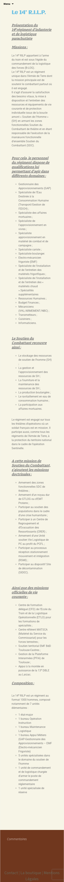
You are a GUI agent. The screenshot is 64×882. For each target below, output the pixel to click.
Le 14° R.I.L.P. (29, 12)
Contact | (12, 872)
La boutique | (32, 872)
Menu (7, 3)
